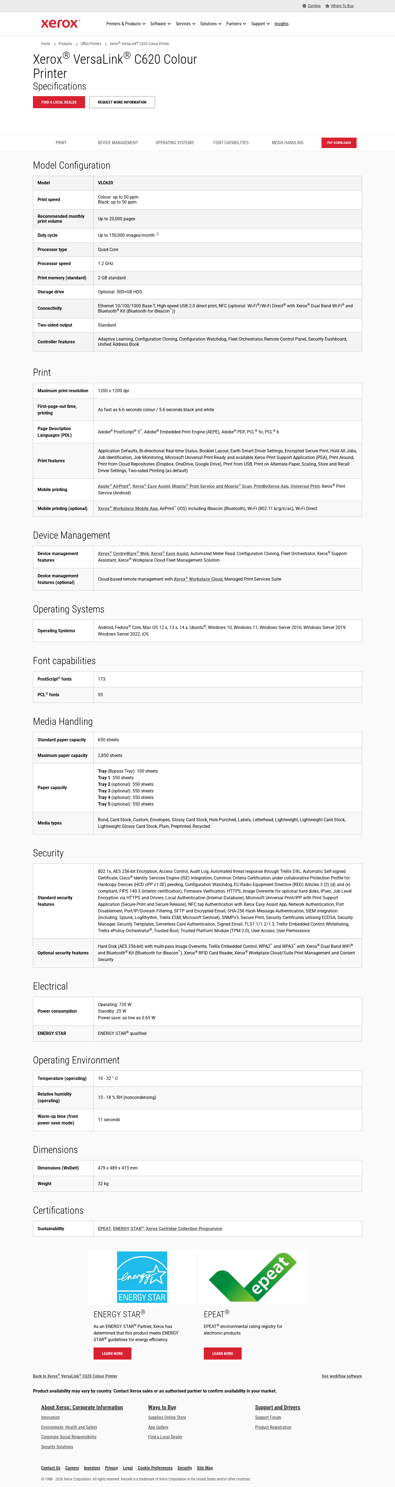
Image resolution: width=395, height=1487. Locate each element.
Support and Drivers (277, 1407)
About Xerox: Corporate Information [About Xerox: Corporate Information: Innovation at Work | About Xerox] (82, 1407)
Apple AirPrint (114, 486)
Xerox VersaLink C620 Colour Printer (139, 43)
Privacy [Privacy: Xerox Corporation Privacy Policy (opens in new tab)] (111, 1467)
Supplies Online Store (167, 1417)
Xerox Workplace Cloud (198, 579)
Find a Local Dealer (165, 1436)
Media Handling (287, 142)
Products (65, 43)
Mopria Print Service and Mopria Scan (212, 486)
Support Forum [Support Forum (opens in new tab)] (268, 1417)
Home (45, 43)
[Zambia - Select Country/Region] (312, 6)
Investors (92, 1467)
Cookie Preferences (155, 1467)
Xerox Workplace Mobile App (128, 508)
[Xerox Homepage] (60, 24)
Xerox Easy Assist (151, 486)
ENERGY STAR (128, 1228)
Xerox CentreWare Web (123, 553)
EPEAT (104, 1228)
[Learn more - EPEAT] (252, 1307)
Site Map (205, 1467)
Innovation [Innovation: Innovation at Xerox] (50, 1417)
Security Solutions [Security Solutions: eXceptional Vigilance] (57, 1446)
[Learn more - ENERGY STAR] (142, 1307)
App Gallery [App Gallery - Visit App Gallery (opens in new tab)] (158, 1427)
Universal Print (305, 486)
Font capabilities (231, 142)
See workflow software (342, 1376)
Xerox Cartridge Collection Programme (184, 1228)
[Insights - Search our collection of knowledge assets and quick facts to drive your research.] (281, 24)
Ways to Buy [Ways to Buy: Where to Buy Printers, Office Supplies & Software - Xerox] (162, 1407)
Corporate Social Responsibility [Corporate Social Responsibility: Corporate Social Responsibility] (69, 1436)
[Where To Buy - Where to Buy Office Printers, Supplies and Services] (340, 6)
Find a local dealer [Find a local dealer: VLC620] (59, 102)
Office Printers (91, 43)
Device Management (118, 142)
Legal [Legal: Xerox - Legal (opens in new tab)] (128, 1467)
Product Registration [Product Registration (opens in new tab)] (273, 1427)
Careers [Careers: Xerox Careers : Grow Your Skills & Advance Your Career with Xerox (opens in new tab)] (72, 1467)
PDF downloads (339, 143)
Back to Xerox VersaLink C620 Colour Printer (75, 1376)
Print (61, 142)
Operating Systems (175, 142)
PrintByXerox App (271, 486)
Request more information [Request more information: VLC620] (122, 102)
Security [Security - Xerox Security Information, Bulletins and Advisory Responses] (184, 1467)
